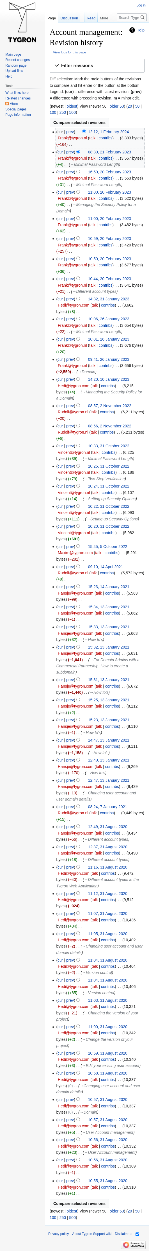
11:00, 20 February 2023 (109, 192)
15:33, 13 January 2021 (108, 627)
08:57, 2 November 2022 (109, 406)
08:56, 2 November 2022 (109, 426)
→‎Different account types (94, 291)
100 (53, 112)
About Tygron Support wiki (91, 1234)
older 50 (117, 106)
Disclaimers (123, 1234)
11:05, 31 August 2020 (107, 934)
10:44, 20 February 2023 (109, 279)
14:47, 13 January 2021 (108, 740)
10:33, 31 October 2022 (108, 446)
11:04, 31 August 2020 (107, 960)
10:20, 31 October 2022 (108, 526)
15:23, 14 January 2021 (108, 586)
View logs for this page (69, 52)
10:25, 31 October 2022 (108, 466)
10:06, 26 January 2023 (108, 319)
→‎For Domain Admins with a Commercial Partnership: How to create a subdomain (97, 666)
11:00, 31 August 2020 (107, 1027)
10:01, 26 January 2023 (108, 339)
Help (140, 30)
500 (72, 112)
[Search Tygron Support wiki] (132, 17)
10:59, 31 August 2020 (107, 1053)
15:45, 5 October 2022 (107, 546)
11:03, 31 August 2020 (107, 1000)
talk (92, 138)
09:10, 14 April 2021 (105, 567)
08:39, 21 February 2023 (109, 152)
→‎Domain (86, 372)
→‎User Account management (107, 1132)
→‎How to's (93, 639)
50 (137, 106)
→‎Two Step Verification (104, 479)
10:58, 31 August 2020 (107, 1073)
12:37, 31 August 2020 (107, 847)
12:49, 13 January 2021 (108, 760)
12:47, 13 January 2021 (108, 780)
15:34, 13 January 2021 (108, 607)
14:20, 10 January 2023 (108, 379)
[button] (97, 65)
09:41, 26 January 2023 (108, 359)
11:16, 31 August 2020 (107, 867)
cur (60, 152)
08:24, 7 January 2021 (107, 806)
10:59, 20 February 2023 (109, 238)
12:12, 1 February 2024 (108, 132)
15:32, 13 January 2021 (108, 647)
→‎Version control (97, 972)
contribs (105, 138)
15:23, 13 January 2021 (108, 720)
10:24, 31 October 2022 (108, 486)
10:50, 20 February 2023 (109, 259)
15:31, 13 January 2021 (108, 679)
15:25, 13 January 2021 (108, 700)
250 (62, 112)
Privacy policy (58, 1234)
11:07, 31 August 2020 (107, 913)
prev (70, 132)
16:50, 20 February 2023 (109, 172)
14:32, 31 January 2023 (108, 299)
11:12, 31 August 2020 (107, 893)
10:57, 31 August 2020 (107, 1099)
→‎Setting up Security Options (110, 499)
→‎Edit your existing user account (110, 1065)
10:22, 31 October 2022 (108, 506)
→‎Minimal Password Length (94, 164)
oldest (72, 106)
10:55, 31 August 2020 (107, 1181)
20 (130, 106)
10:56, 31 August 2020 (107, 1139)
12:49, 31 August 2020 (107, 826)
